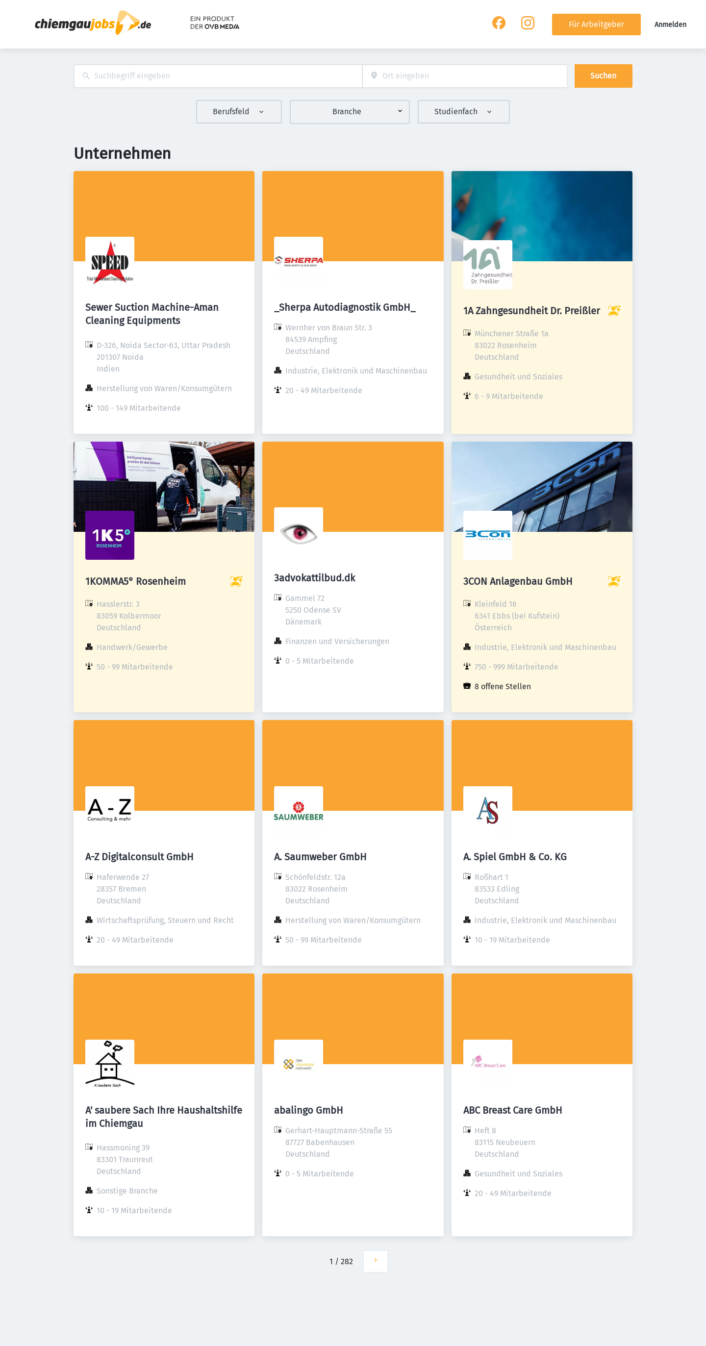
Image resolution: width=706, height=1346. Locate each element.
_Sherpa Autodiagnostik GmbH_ (344, 307)
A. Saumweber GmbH (320, 857)
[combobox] (218, 76)
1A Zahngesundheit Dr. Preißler (531, 311)
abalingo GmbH (308, 1110)
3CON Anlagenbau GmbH (518, 581)
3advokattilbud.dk (314, 578)
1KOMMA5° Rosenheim (135, 581)
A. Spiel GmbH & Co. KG (515, 857)
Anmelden (670, 25)
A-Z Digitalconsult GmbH (139, 857)
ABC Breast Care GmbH (512, 1110)
